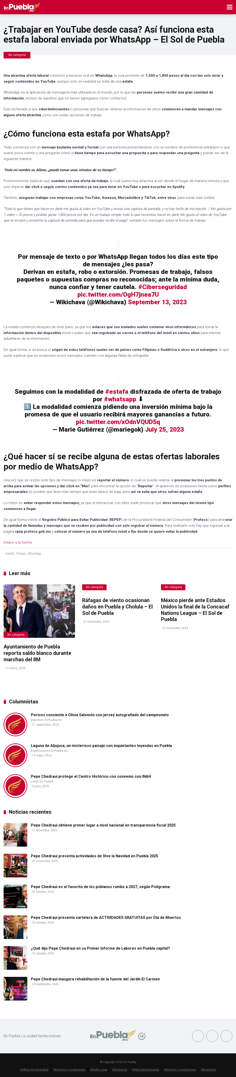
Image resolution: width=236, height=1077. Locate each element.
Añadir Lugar (98, 1069)
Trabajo (21, 553)
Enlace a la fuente (18, 542)
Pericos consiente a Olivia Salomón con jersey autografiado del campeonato (100, 715)
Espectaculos (40, 750)
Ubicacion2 (119, 1069)
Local (34, 781)
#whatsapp (120, 399)
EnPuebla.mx (53, 720)
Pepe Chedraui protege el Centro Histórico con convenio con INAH (91, 776)
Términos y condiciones (69, 1069)
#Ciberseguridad (162, 287)
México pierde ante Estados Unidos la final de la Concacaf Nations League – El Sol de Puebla (195, 609)
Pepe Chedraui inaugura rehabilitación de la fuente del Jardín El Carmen (95, 979)
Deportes (37, 720)
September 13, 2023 (157, 302)
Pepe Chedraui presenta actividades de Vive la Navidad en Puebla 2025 (94, 856)
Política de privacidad (34, 1069)
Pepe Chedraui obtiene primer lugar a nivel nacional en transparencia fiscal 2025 (103, 825)
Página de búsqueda (145, 1069)
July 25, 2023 (164, 429)
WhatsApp (34, 553)
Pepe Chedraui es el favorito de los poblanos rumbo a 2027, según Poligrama (100, 887)
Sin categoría (17, 55)
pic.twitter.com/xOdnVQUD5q (118, 422)
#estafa (116, 391)
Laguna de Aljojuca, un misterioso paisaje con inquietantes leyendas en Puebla (101, 745)
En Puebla (46, 781)
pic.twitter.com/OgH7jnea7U (118, 294)
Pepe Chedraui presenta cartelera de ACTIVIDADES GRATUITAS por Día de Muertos (106, 917)
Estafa (9, 553)
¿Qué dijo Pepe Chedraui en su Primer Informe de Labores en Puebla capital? (100, 948)
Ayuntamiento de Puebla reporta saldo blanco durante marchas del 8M (37, 653)
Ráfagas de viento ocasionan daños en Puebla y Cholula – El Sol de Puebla (117, 606)
